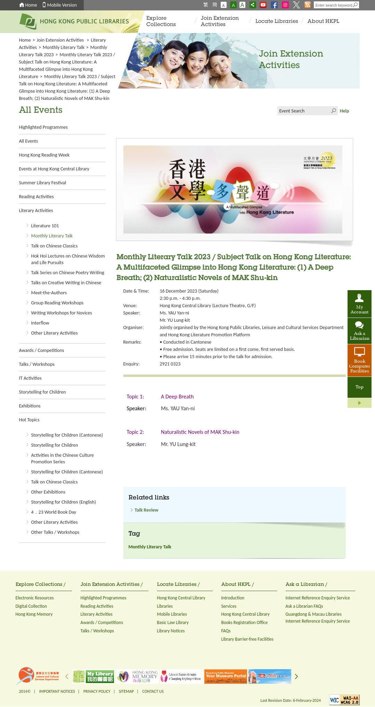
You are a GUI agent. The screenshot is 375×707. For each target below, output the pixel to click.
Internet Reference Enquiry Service (318, 598)
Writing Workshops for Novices (61, 313)
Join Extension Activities (220, 21)
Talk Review (146, 510)
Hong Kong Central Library (181, 598)
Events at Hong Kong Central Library (54, 169)
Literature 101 (45, 226)
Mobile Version (62, 5)
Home (31, 5)
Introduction (233, 598)
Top (360, 387)
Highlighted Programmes (43, 127)
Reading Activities (36, 197)
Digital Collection (31, 606)
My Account (359, 310)
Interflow (40, 323)
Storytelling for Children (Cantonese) (67, 435)
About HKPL (323, 21)
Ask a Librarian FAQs (304, 606)
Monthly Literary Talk (63, 47)
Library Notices (171, 631)
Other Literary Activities (54, 333)
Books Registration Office (244, 622)
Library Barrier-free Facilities (247, 639)
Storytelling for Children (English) (63, 502)
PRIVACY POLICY (97, 691)
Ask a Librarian (359, 336)
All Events (28, 141)
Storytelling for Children (42, 392)
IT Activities (30, 378)
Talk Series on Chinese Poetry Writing (67, 273)
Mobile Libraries (172, 614)
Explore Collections (161, 21)
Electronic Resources (35, 598)
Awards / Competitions (41, 350)
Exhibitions (30, 406)
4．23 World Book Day (53, 512)
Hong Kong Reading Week (44, 155)
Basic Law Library (173, 622)
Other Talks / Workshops (55, 532)
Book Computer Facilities (359, 366)
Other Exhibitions (48, 492)
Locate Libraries (276, 21)
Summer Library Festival (42, 183)
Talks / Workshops (37, 364)
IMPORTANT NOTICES (57, 691)
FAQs (226, 631)
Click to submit (333, 110)
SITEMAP (126, 691)
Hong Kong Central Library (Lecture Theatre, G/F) (208, 306)
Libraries (165, 606)
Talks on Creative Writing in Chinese (66, 283)
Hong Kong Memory (34, 614)
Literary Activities (36, 210)
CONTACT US (152, 691)
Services (229, 606)
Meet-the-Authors (49, 293)
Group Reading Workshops (57, 303)
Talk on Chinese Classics (54, 246)
